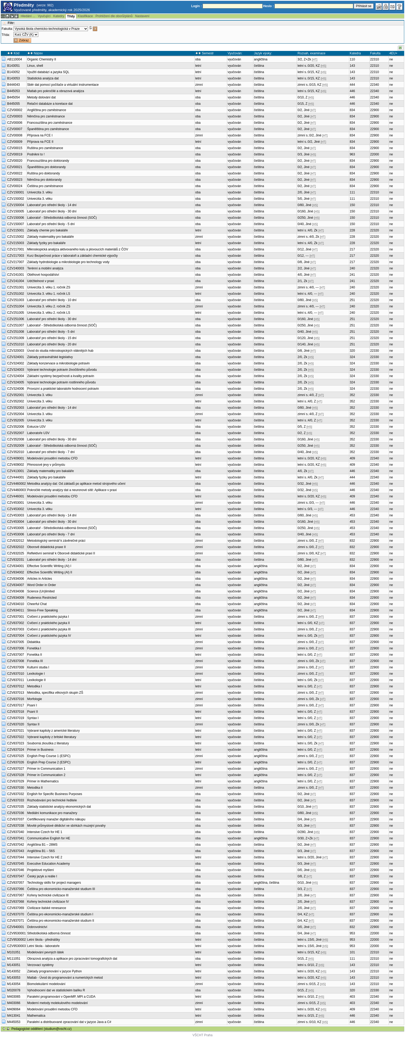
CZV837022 (15, 737)
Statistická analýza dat (43, 78)
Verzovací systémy (40, 965)
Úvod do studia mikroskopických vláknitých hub (60, 351)
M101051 (13, 952)
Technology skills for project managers (54, 882)
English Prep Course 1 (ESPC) (49, 756)
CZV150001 (15, 192)
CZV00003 (14, 116)
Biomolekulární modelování (46, 984)
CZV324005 (15, 382)
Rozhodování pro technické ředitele (52, 800)
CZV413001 (15, 471)
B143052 (13, 72)
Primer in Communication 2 (46, 775)
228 (352, 230)
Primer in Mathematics (43, 781)
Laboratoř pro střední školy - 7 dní (51, 452)
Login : (196, 6)
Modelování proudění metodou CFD (52, 458)
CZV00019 (14, 154)
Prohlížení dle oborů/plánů (113, 16)
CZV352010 (15, 452)
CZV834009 (15, 598)
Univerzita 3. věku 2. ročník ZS (48, 306)
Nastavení (142, 16)
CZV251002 (15, 294)
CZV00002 (14, 110)
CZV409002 (15, 465)
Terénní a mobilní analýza (45, 268)
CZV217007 (15, 262)
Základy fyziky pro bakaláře (46, 243)
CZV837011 (15, 680)
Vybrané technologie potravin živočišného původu (62, 370)
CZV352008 (15, 439)
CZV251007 (15, 325)
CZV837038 (15, 825)
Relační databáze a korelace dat (50, 104)
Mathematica (36, 1015)
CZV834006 (15, 579)
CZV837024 (15, 749)
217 (352, 249)
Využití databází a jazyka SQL (48, 72)
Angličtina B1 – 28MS (42, 844)
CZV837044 (15, 857)
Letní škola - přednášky (43, 939)
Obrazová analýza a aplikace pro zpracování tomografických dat (72, 958)
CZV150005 (15, 211)
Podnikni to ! (36, 154)
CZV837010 (15, 674)
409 (352, 458)
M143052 (13, 971)
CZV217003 (15, 256)
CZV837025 (15, 756)
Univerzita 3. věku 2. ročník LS (48, 313)
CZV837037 (15, 819)
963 (352, 154)
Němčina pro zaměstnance (46, 116)
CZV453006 (15, 534)
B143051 (13, 66)
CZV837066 (15, 889)
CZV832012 (15, 541)
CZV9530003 (16, 946)
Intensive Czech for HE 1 (44, 832)
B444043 (13, 85)
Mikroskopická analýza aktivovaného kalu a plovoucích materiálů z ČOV (77, 249)
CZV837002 (15, 623)
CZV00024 (14, 186)
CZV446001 (15, 496)
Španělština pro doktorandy (46, 167)
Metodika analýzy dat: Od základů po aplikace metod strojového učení (76, 484)
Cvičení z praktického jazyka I (48, 617)
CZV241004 (15, 281)
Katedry (58, 16)
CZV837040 (15, 832)
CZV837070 (15, 914)
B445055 (13, 104)
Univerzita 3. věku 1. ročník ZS (48, 287)
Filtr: (11, 23)
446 (352, 91)
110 (352, 59)
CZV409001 (15, 458)
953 (352, 933)
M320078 (13, 990)
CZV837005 (15, 642)
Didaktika (33, 642)
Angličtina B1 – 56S (41, 851)
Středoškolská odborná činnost (49, 933)
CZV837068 (15, 901)
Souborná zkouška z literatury (48, 743)
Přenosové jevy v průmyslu (46, 465)
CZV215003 (15, 243)
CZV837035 (15, 806)
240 (352, 268)
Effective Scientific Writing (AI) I (49, 566)
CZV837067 (15, 895)
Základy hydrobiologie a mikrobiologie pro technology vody (68, 262)
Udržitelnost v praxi (40, 281)
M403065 (13, 996)
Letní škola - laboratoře (43, 946)
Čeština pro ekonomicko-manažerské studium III (61, 889)
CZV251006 (15, 319)
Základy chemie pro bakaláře (47, 230)
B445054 (13, 97)
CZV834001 (15, 566)
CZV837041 (15, 838)
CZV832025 (15, 553)
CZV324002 (15, 363)
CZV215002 (15, 237)
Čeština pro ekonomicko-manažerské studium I (60, 914)
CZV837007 (15, 655)
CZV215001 (15, 230)
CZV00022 (14, 173)
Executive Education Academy (48, 863)
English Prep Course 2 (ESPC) (49, 762)
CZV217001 (15, 249)
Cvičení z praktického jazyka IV (49, 636)
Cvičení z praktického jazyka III (49, 629)
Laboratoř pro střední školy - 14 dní (52, 205)
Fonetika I (34, 648)
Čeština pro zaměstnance (45, 186)
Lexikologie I (36, 674)
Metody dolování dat (41, 97)
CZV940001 (15, 927)
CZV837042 (15, 844)
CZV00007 (14, 129)
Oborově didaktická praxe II (46, 547)
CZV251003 (15, 300)
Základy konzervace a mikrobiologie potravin (58, 363)
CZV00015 (14, 148)
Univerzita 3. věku (39, 192)
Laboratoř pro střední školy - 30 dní (52, 211)
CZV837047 (15, 876)
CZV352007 (15, 433)
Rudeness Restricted (42, 598)
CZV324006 (15, 389)
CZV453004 (15, 522)
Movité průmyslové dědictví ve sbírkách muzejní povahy (66, 825)
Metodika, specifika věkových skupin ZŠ (55, 692)
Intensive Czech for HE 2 (44, 857)
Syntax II (33, 724)
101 (352, 952)
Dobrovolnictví (37, 927)
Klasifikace (85, 16)
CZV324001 (15, 357)
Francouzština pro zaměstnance (49, 123)
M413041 (13, 1015)
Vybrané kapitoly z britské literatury (51, 737)
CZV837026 (15, 762)
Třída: (6, 35)
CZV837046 (15, 870)
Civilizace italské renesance (46, 908)
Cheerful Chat (37, 604)
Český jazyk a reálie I (42, 876)
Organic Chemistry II (41, 59)
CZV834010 (15, 604)
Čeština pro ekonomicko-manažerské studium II (60, 920)
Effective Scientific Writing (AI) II (49, 572)
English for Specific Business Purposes (54, 794)
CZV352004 (15, 414)
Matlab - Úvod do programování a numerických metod (65, 977)
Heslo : (268, 6)
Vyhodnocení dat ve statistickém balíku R (56, 990)
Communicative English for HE (48, 838)
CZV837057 (15, 882)
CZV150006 (15, 218)
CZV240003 (15, 268)
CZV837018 (15, 711)
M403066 (13, 1003)
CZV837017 (15, 705)
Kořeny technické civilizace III (48, 895)
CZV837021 (15, 730)
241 (352, 275)
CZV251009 (15, 338)
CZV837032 (15, 794)
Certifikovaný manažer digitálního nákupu (56, 819)
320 (352, 351)
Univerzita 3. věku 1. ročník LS (48, 294)
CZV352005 (15, 420)
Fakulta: (7, 29)
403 (352, 996)
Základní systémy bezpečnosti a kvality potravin (60, 376)
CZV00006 (14, 123)
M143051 (13, 965)
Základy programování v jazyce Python (54, 971)
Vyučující (44, 16)
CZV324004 (15, 376)
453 (352, 515)
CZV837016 (15, 699)
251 (352, 300)
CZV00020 (14, 161)
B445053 (13, 91)
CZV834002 (15, 572)
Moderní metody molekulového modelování (57, 1003)
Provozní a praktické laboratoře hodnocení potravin (63, 389)
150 (352, 205)
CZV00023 (14, 180)
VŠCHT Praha (203, 1035)
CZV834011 (15, 610)
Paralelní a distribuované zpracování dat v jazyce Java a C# (69, 1022)
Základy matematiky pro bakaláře (50, 237)
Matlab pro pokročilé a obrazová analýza (55, 91)
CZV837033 (15, 800)
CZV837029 (15, 781)
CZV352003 (15, 408)
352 (352, 395)
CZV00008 (14, 135)
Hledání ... (28, 16)
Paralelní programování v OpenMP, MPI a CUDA (61, 996)
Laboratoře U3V (38, 433)
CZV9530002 (16, 939)
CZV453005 (15, 528)
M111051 (13, 958)
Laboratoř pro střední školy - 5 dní (51, 224)
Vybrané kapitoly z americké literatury (53, 730)
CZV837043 (15, 851)
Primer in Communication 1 (46, 768)
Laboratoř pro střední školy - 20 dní (52, 344)
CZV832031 (15, 560)
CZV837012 (15, 686)
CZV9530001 (16, 933)
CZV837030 (15, 787)
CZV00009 (14, 142)
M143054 (13, 984)
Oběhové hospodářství (43, 275)
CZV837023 (15, 743)
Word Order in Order (41, 585)
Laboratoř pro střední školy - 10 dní (52, 300)
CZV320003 (15, 351)
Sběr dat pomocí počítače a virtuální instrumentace (63, 85)
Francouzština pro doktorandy (48, 161)
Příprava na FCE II (40, 142)
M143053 (13, 977)
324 (352, 357)
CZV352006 (15, 427)
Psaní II (32, 711)
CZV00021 (14, 167)
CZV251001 (15, 287)
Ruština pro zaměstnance (45, 148)
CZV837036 (15, 813)
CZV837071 (15, 920)
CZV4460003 (16, 490)
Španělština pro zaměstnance (48, 129)
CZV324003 (15, 370)
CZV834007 (15, 585)
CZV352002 (15, 401)
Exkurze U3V (36, 427)
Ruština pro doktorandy (43, 173)
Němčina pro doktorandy (44, 180)
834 (352, 110)
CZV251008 (15, 332)
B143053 (13, 78)
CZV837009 (15, 667)
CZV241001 (15, 275)
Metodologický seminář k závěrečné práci (56, 541)
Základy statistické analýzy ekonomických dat (59, 806)
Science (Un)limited (41, 591)
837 (352, 617)
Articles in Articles (39, 579)
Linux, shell (35, 66)
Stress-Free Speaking (42, 610)
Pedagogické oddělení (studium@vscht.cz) (41, 1029)
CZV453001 (15, 503)
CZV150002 (15, 199)
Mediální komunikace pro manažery (52, 813)
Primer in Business (40, 749)
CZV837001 (15, 617)
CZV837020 (15, 724)
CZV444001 (15, 477)
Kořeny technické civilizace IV (48, 901)
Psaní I (32, 705)
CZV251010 (15, 344)
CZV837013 (15, 692)
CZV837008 (15, 661)
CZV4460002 (16, 484)
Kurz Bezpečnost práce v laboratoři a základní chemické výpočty (72, 256)
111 (352, 192)
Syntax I (33, 718)
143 (352, 66)
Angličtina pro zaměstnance (46, 110)
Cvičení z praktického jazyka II (48, 623)
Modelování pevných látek (45, 952)
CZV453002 (15, 509)
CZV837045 (15, 863)
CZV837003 (15, 629)
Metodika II (35, 787)
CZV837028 (15, 775)
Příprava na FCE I (40, 135)
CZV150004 (15, 205)
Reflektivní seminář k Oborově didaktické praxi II (61, 553)
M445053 (13, 1022)
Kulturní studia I (38, 667)
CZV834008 (15, 591)
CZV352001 (15, 395)
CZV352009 (15, 446)
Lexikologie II (36, 680)
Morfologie (34, 699)
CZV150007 (15, 224)
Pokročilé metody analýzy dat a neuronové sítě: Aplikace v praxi (72, 490)
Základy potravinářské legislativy (50, 357)
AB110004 (14, 59)
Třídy (71, 16)
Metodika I (34, 686)
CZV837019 (15, 718)
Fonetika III (35, 661)
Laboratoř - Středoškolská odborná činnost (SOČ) (62, 218)
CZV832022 (15, 547)
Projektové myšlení (40, 870)
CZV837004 (15, 636)
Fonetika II (34, 655)
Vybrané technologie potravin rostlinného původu (61, 382)
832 (352, 541)
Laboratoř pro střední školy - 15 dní (52, 338)
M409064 (13, 1009)
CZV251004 (15, 306)
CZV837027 (15, 768)
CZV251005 (15, 313)
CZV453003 (15, 515)
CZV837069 (15, 908)
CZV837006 (15, 648)
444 (352, 85)
